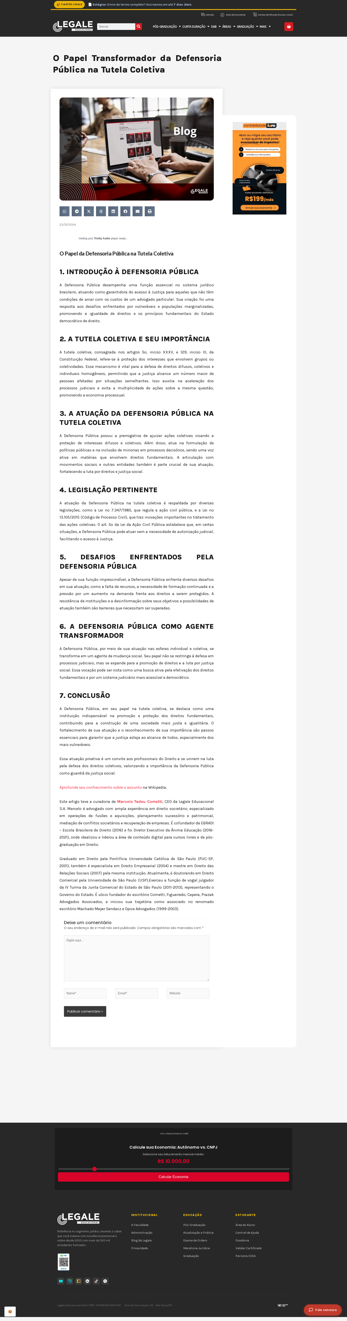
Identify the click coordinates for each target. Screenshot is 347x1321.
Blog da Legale (141, 1244)
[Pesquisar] (138, 26)
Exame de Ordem (195, 1244)
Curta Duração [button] (195, 26)
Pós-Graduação (194, 1229)
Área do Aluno (245, 1229)
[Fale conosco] (323, 1310)
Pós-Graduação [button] (167, 26)
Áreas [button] (228, 26)
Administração (141, 1236)
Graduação (191, 1260)
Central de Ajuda (247, 1236)
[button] (64, 211)
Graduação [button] (247, 26)
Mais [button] (265, 26)
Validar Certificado (248, 1252)
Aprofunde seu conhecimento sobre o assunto (101, 787)
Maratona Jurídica (196, 1252)
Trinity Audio (102, 238)
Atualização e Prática (198, 1236)
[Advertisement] (173, 1093)
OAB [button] (215, 26)
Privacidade (139, 1252)
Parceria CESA (245, 1260)
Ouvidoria (242, 1244)
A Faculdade (139, 1229)
